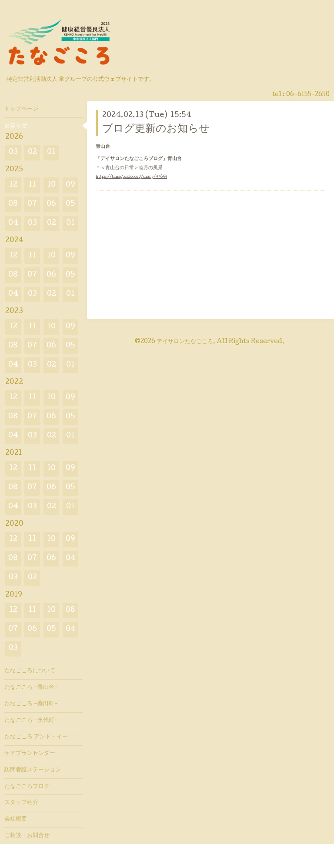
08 (13, 204)
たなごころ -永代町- (31, 720)
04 (13, 223)
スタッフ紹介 (21, 803)
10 (51, 185)
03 (13, 152)
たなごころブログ (27, 787)
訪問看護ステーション (32, 770)
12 (13, 185)
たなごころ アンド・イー (36, 737)
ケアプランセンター (29, 754)
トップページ (21, 109)
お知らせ (15, 126)
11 (32, 185)
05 (70, 204)
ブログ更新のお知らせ (156, 129)
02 (32, 152)
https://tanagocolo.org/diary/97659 (131, 177)
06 (51, 204)
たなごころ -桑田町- (31, 704)
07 (32, 204)
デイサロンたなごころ (185, 342)
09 (70, 185)
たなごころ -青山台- (31, 687)
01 (51, 152)
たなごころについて (29, 671)
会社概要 (15, 819)
